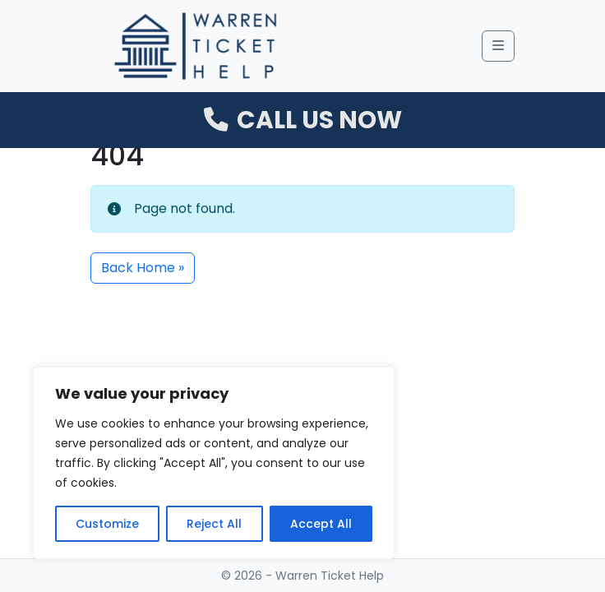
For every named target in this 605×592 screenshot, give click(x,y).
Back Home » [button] (142, 267)
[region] (214, 463)
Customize (107, 524)
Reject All (214, 524)
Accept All (321, 524)
